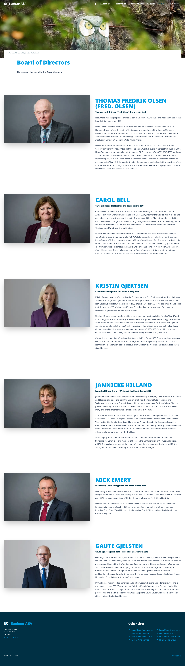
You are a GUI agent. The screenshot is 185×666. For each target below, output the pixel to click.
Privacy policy (176, 656)
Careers (151, 4)
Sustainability (136, 4)
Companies (121, 4)
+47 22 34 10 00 (12, 637)
